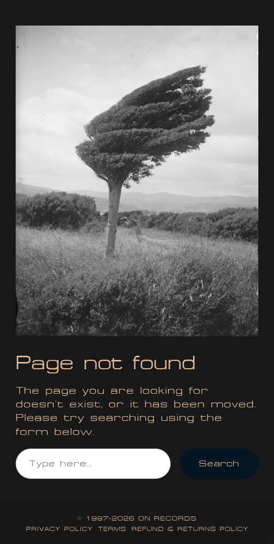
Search (219, 463)
